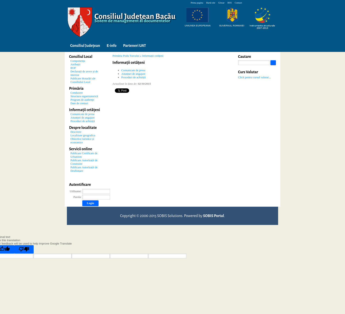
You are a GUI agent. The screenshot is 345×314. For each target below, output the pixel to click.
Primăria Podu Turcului (125, 55)
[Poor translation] (24, 249)
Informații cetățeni (152, 55)
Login (90, 203)
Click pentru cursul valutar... (254, 77)
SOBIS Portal (213, 216)
